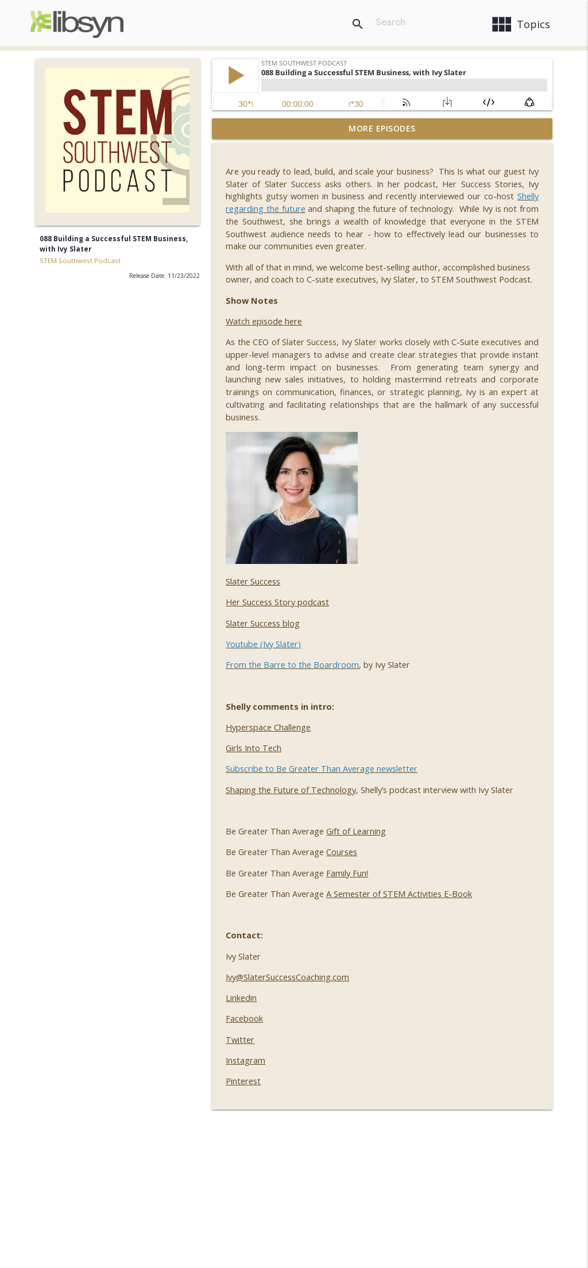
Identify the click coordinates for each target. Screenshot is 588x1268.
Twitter (240, 1039)
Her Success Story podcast (277, 602)
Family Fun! (347, 873)
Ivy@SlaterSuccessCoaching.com (287, 977)
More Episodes (382, 128)
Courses (341, 851)
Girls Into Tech (253, 748)
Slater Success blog (263, 623)
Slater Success (253, 581)
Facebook (244, 1018)
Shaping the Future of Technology (291, 789)
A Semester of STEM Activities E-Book (399, 893)
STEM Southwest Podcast (80, 260)
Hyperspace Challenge (268, 727)
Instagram (245, 1060)
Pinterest (243, 1081)
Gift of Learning (356, 831)
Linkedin (241, 997)
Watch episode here (264, 321)
